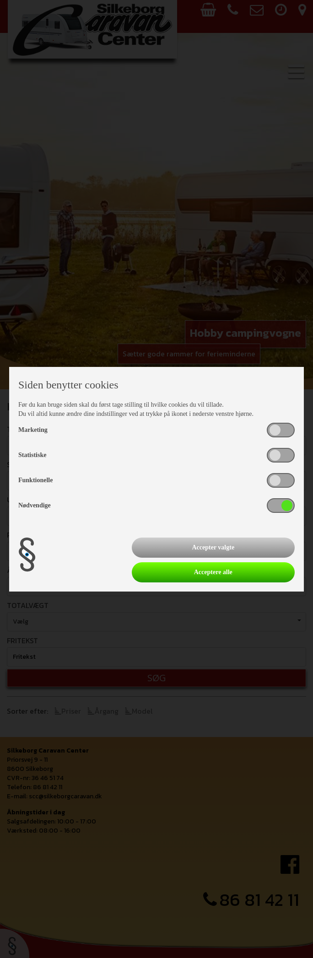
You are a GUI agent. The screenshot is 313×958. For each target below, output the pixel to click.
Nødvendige (34, 505)
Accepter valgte (213, 547)
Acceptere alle (213, 572)
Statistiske (32, 455)
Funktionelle (35, 480)
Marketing (33, 429)
